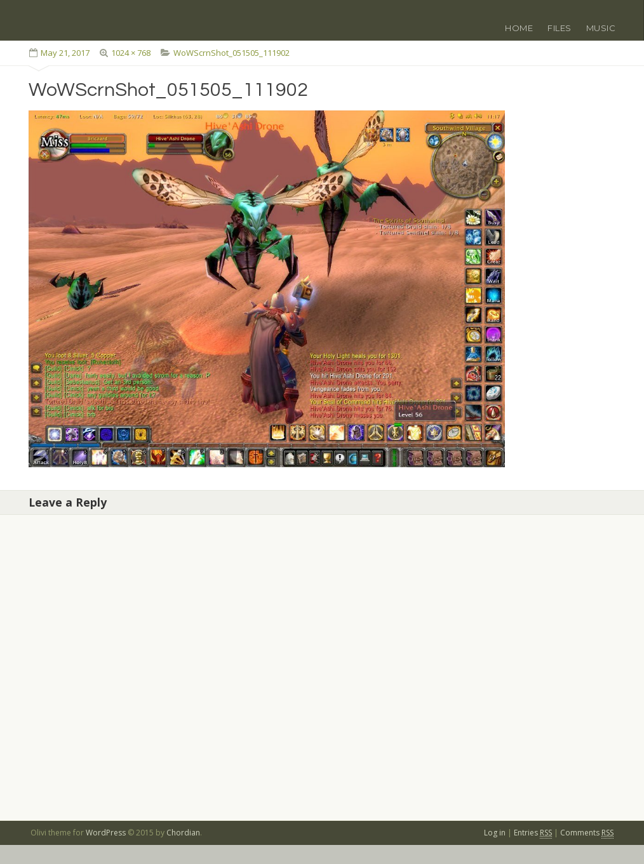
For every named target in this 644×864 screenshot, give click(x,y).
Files (559, 28)
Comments (587, 833)
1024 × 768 (131, 52)
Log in (495, 832)
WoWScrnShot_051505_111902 (231, 52)
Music (601, 28)
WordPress (106, 832)
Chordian (183, 832)
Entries (533, 833)
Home (519, 28)
